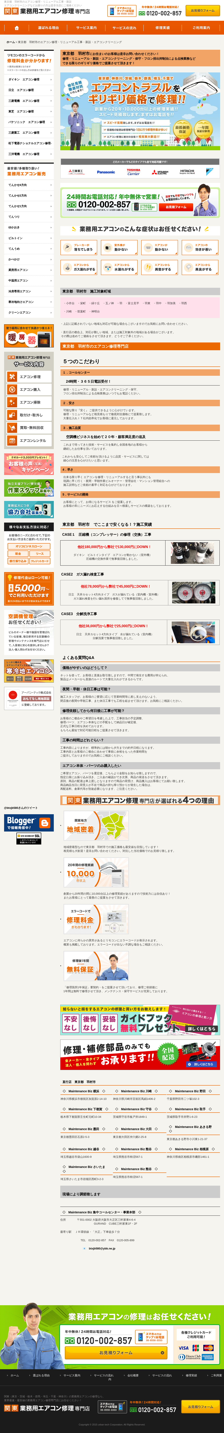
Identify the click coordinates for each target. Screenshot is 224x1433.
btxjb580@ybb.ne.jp (102, 1248)
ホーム (16, 28)
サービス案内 (86, 28)
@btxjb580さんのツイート (21, 807)
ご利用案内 (201, 28)
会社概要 (133, 1375)
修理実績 (163, 28)
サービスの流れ (124, 28)
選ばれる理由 (48, 28)
